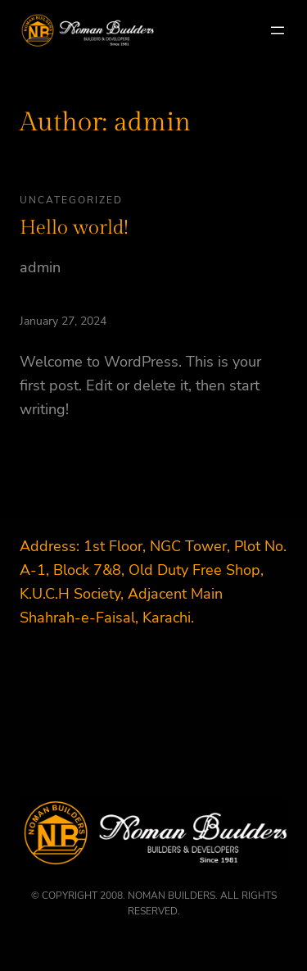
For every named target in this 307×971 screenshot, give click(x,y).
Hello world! (74, 228)
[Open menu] (277, 30)
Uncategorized (71, 200)
